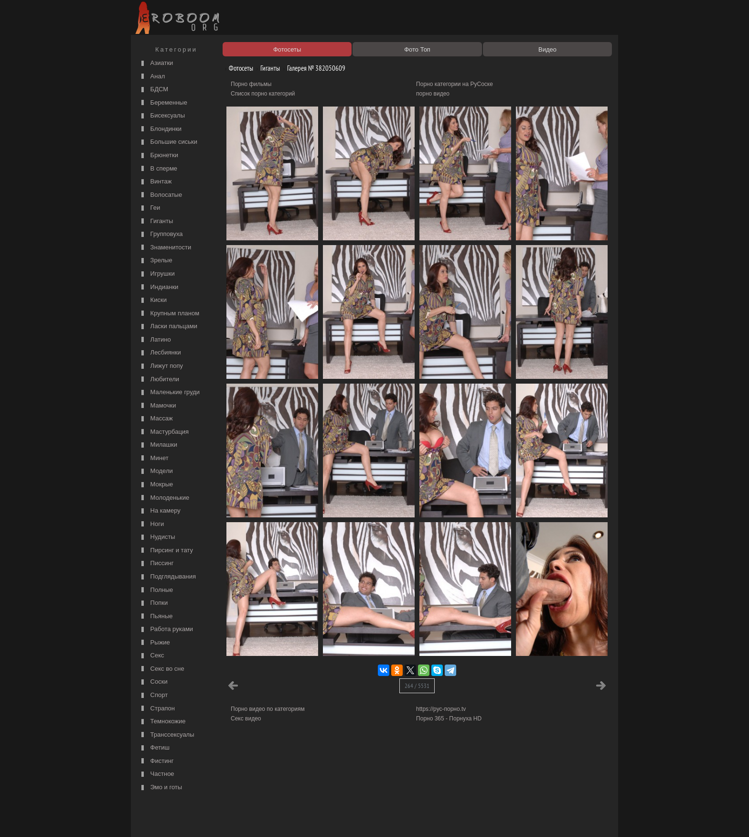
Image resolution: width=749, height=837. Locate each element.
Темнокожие (162, 722)
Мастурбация (164, 432)
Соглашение (266, 819)
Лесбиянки (160, 353)
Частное (156, 774)
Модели (156, 471)
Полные (156, 590)
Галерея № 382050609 (312, 68)
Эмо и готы (160, 787)
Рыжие (154, 643)
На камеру (160, 511)
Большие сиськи (168, 142)
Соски (153, 682)
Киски (153, 300)
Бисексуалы (162, 116)
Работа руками (166, 629)
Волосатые (160, 195)
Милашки (158, 445)
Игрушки (157, 274)
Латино (155, 340)
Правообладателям (221, 819)
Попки (153, 603)
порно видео (432, 93)
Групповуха (161, 234)
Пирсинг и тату (166, 551)
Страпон (157, 709)
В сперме (158, 169)
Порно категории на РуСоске (454, 84)
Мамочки (157, 406)
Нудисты (157, 537)
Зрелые (155, 261)
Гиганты (156, 221)
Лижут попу (161, 366)
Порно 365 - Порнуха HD (449, 718)
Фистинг (156, 761)
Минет (154, 458)
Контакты (299, 819)
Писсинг (156, 563)
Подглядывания (167, 577)
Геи (149, 208)
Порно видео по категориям (268, 709)
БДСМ (153, 90)
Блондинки (160, 129)
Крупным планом (169, 314)
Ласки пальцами (168, 326)
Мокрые (156, 485)
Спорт (153, 695)
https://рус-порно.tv (441, 709)
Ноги (151, 524)
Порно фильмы (251, 84)
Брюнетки (158, 155)
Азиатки (156, 63)
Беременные (163, 103)
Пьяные (156, 616)
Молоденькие (164, 498)
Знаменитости (165, 248)
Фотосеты (237, 68)
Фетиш (154, 748)
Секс (151, 656)
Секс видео (246, 718)
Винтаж (155, 182)
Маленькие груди (169, 392)
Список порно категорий (263, 93)
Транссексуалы (166, 735)
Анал (152, 77)
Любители (159, 380)
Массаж (156, 419)
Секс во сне (161, 669)
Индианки (158, 287)
